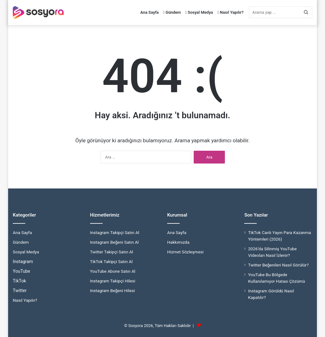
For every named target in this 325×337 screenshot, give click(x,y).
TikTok (19, 280)
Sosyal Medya (199, 12)
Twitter (20, 290)
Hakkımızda (178, 242)
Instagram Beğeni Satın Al (114, 242)
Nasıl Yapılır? (230, 12)
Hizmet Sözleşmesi (185, 251)
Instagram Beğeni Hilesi (112, 290)
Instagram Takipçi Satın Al (114, 232)
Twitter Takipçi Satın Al (111, 251)
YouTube (21, 271)
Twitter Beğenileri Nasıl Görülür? (278, 264)
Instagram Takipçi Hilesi (112, 280)
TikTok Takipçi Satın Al (111, 261)
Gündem (172, 12)
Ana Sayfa (149, 12)
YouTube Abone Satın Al (112, 271)
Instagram (23, 261)
